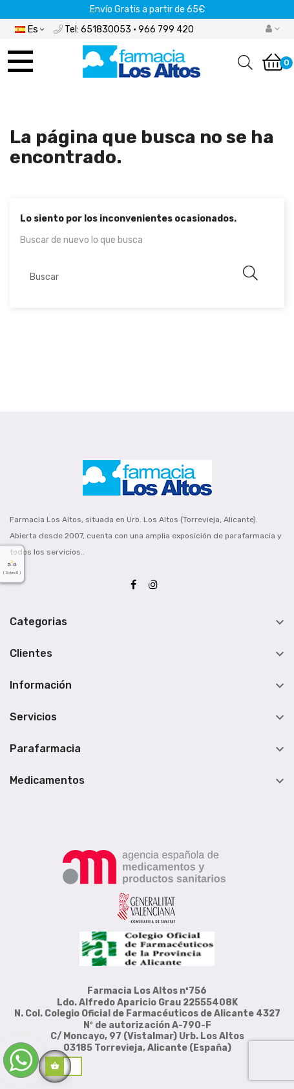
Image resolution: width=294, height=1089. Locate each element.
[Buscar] (142, 276)
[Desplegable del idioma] (29, 28)
